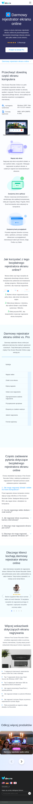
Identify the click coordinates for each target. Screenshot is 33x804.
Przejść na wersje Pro (16, 50)
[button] (21, 761)
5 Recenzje (21, 42)
